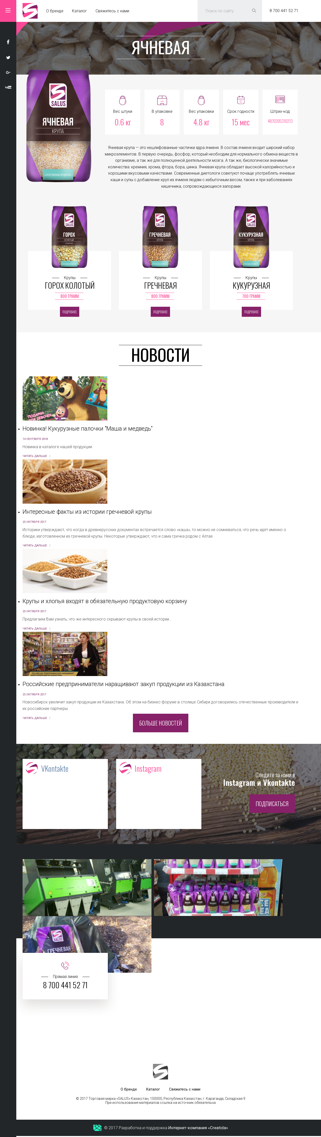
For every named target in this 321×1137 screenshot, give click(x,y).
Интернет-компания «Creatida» (198, 1128)
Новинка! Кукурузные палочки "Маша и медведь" (87, 428)
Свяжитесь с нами (112, 11)
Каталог (79, 11)
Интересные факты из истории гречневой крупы (87, 511)
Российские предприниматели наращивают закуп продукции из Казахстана (123, 684)
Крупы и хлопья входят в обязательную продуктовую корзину (105, 601)
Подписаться (272, 804)
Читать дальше (35, 456)
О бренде (54, 11)
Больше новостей (160, 723)
